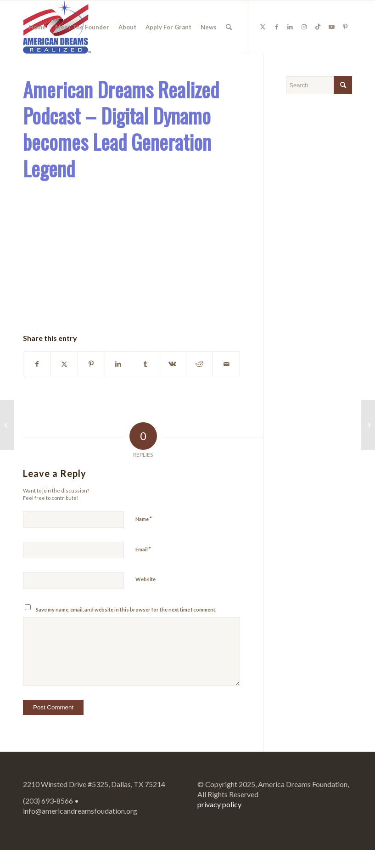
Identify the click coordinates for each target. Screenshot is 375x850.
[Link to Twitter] (262, 27)
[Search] (228, 27)
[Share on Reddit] (199, 364)
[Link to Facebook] (276, 27)
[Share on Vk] (172, 364)
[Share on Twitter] (64, 364)
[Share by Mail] (226, 364)
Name (143, 518)
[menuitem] (37, 27)
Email (143, 549)
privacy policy (219, 804)
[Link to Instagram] (304, 27)
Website (145, 579)
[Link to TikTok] (318, 27)
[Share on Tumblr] (145, 364)
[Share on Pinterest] (91, 364)
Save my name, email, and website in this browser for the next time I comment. (126, 609)
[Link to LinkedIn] (290, 27)
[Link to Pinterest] (345, 27)
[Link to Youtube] (331, 27)
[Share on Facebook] (36, 364)
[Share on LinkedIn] (118, 364)
